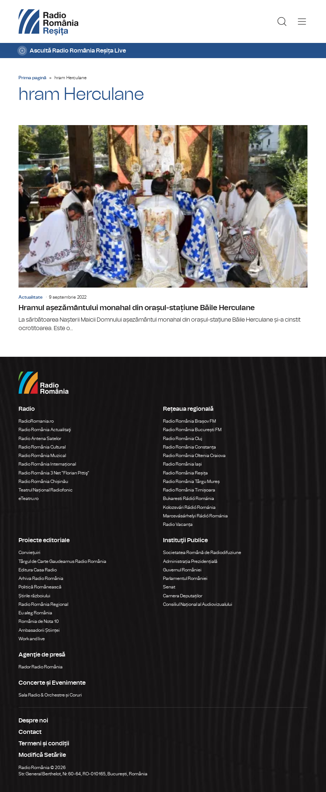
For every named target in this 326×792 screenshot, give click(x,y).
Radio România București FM (192, 429)
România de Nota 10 (39, 621)
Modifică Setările (42, 755)
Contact (30, 732)
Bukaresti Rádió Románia (188, 498)
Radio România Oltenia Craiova (194, 455)
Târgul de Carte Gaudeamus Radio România (62, 561)
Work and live (32, 639)
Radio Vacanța (178, 524)
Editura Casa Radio (38, 570)
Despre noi (33, 721)
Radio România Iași (182, 464)
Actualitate (31, 297)
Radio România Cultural (42, 447)
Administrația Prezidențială (190, 561)
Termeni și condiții (44, 743)
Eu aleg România (35, 613)
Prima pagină (32, 77)
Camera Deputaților (182, 596)
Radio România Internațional (47, 464)
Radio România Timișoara (189, 490)
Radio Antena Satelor (40, 438)
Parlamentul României (185, 578)
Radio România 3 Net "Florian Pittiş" (54, 473)
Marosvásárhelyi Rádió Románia (195, 516)
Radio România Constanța (189, 447)
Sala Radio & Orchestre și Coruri (50, 695)
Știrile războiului (34, 596)
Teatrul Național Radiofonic (46, 490)
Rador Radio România (41, 667)
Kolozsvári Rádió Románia (189, 507)
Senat (169, 587)
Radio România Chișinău (43, 481)
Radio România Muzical (42, 455)
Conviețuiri (29, 552)
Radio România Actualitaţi (45, 429)
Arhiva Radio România (41, 578)
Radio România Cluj (182, 438)
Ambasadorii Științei (39, 630)
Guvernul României (182, 570)
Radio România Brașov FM (189, 421)
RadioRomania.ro (36, 421)
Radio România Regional (43, 604)
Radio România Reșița (185, 473)
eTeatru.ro (29, 498)
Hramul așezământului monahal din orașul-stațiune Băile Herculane (163, 229)
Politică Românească (40, 587)
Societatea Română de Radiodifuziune (202, 552)
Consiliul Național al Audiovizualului (197, 604)
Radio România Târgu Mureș (191, 481)
